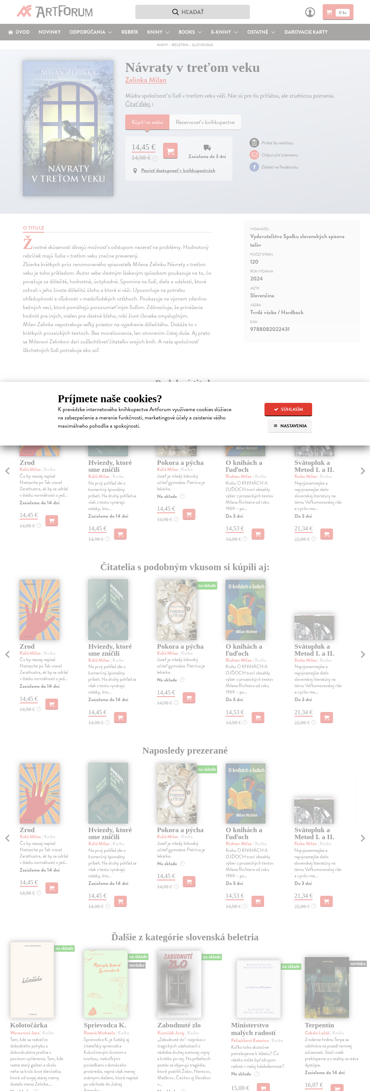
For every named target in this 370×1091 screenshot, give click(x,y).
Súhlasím (288, 409)
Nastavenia (290, 426)
